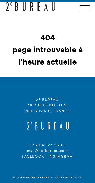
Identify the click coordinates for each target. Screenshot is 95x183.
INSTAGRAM (60, 156)
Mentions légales (68, 177)
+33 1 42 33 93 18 (47, 145)
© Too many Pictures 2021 (32, 177)
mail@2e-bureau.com (47, 150)
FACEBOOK (33, 156)
